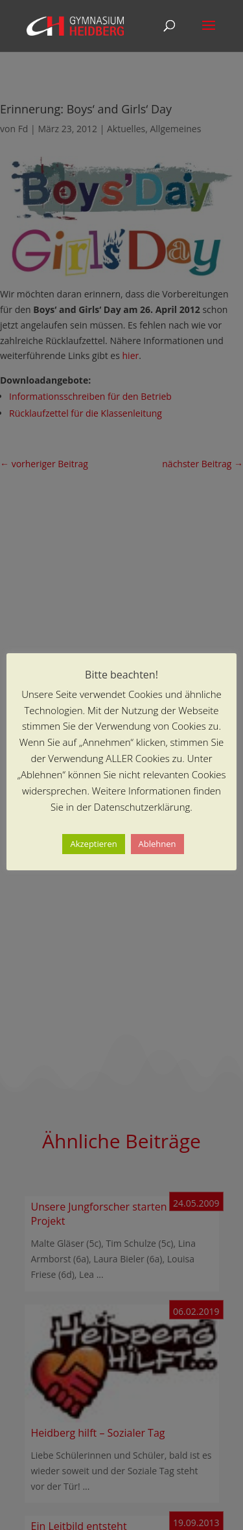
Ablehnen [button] (157, 844)
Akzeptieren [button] (93, 844)
